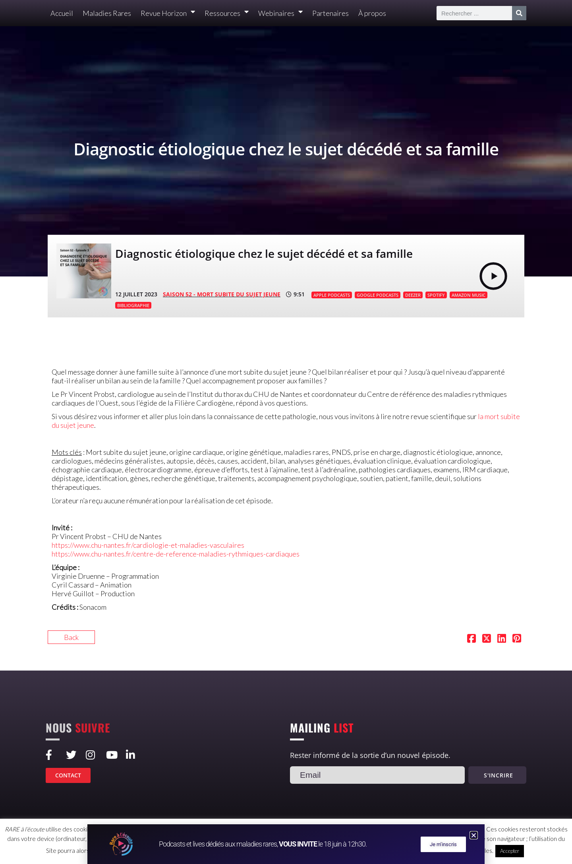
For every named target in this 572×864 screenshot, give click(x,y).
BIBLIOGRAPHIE (133, 305)
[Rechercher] (519, 13)
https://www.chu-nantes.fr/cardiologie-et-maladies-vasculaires (148, 545)
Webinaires (280, 13)
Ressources (227, 13)
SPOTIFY (436, 295)
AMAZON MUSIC (468, 295)
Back (71, 637)
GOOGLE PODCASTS (377, 295)
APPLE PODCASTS (331, 295)
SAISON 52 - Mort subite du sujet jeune (221, 294)
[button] (474, 835)
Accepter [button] (509, 851)
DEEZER (413, 295)
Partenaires (330, 13)
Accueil (61, 13)
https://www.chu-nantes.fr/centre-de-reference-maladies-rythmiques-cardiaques (176, 553)
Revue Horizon (168, 13)
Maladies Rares (107, 13)
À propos (372, 13)
